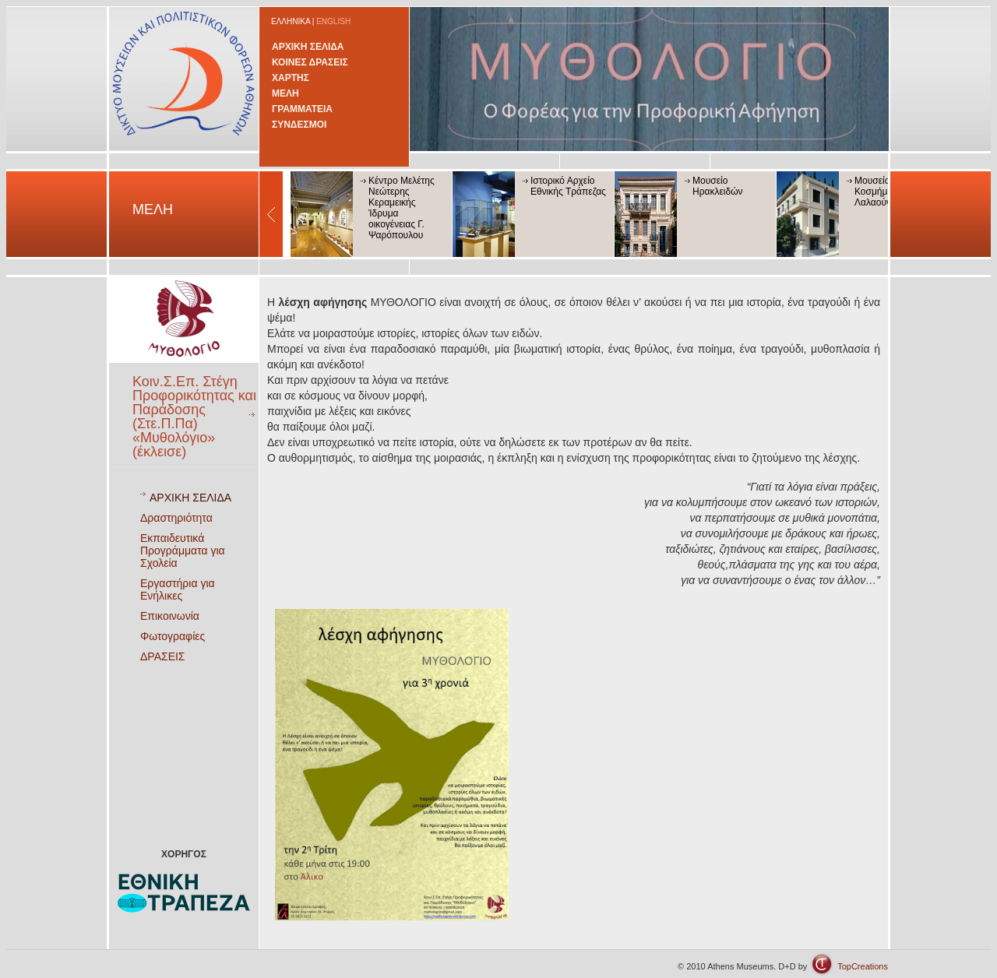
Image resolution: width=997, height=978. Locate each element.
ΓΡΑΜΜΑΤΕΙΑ (302, 109)
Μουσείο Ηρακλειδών (717, 186)
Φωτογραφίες (172, 636)
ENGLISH (333, 21)
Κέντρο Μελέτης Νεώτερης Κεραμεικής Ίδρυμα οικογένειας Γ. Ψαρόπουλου (401, 208)
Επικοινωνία (169, 616)
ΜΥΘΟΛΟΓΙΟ (357, 302)
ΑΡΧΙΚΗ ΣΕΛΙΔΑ (308, 46)
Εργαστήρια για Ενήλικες (177, 589)
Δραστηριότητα (176, 518)
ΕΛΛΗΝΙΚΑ (290, 21)
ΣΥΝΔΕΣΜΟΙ (299, 124)
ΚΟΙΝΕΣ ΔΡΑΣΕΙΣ (310, 62)
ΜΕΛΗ (285, 93)
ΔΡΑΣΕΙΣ (162, 656)
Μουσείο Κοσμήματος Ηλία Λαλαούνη (891, 191)
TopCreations (862, 966)
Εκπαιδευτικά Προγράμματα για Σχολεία (182, 550)
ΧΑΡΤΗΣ (290, 77)
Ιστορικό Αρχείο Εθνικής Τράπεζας (568, 186)
